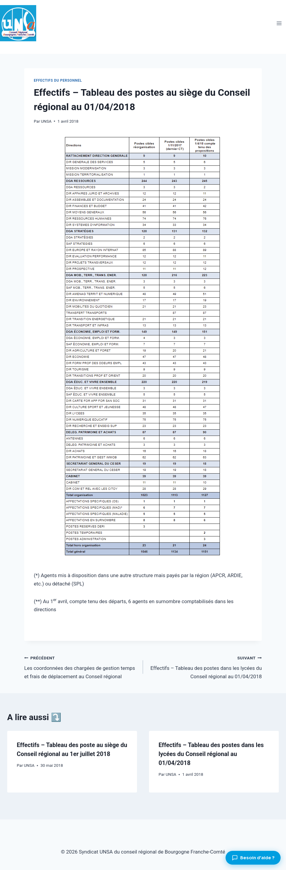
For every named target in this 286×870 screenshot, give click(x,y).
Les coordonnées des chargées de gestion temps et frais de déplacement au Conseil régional (81, 666)
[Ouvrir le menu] (279, 23)
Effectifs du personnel (58, 80)
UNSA (46, 121)
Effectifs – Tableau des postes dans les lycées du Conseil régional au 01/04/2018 (205, 666)
